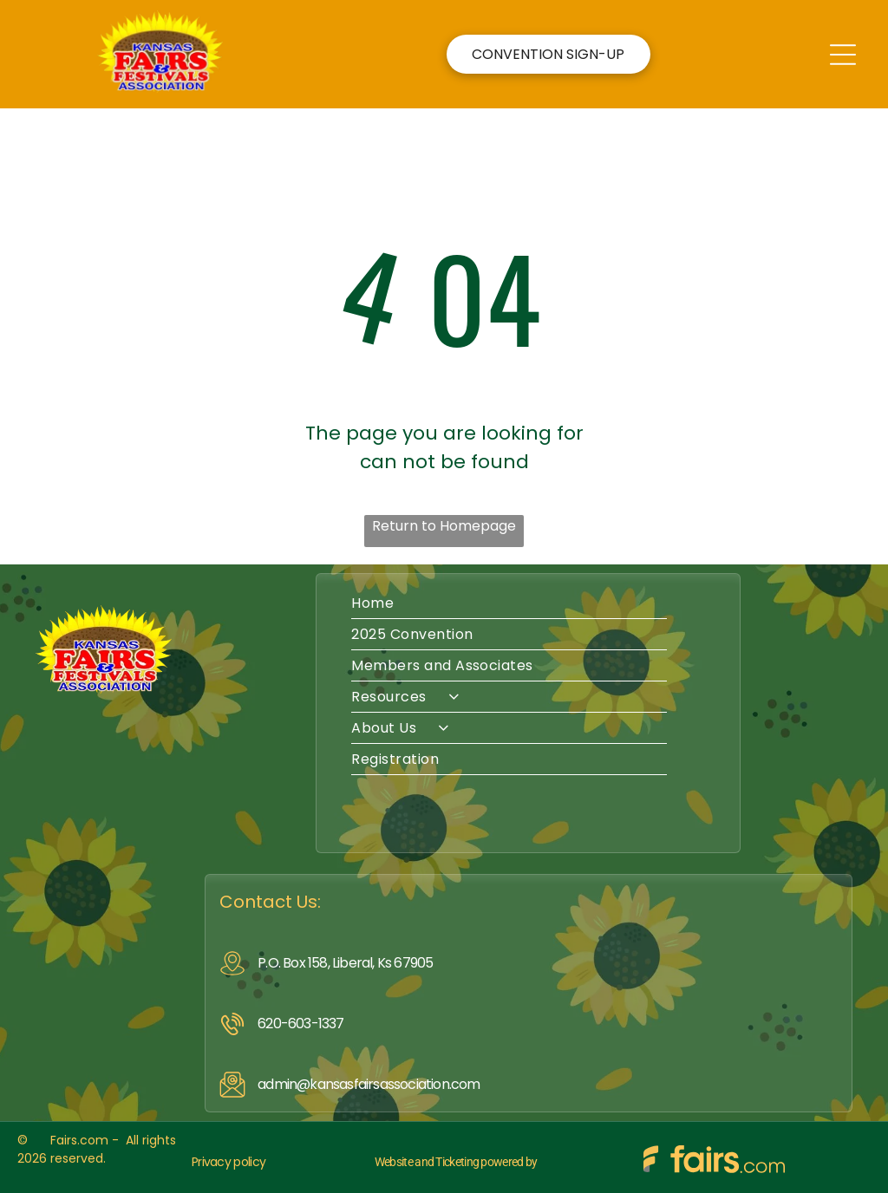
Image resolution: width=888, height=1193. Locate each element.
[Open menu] (843, 55)
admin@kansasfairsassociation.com (369, 1084)
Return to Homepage (444, 526)
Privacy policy (228, 1161)
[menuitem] (528, 603)
